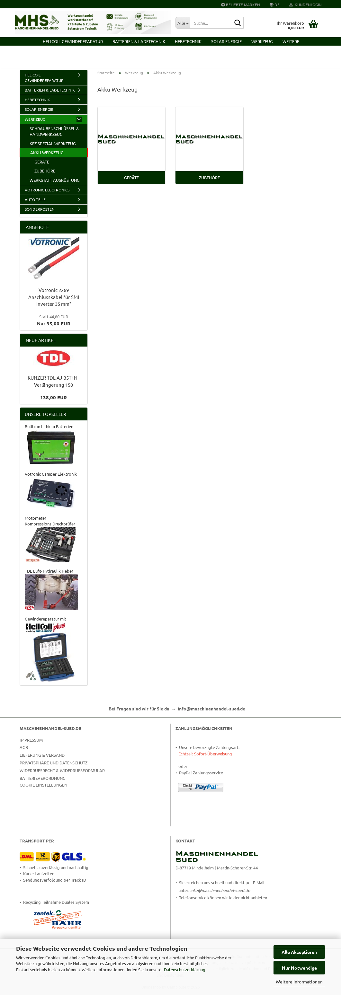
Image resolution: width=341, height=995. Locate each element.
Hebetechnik (188, 41)
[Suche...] (182, 23)
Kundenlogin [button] (305, 4)
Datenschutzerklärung (184, 969)
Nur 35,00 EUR (53, 325)
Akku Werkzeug (47, 157)
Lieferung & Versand (42, 759)
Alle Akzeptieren (299, 952)
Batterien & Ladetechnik (138, 41)
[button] (274, 4)
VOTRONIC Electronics (47, 194)
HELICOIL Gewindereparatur (73, 41)
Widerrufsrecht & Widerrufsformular (62, 775)
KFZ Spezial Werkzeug (53, 148)
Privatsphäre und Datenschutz (53, 767)
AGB (24, 752)
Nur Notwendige (299, 968)
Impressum (31, 744)
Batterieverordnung (43, 782)
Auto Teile (35, 204)
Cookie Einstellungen (43, 789)
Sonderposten (40, 213)
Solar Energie (226, 41)
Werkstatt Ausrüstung (55, 184)
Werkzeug (262, 41)
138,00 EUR (53, 402)
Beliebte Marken (240, 4)
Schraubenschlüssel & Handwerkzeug (54, 136)
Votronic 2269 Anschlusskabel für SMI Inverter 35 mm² (53, 301)
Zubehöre (44, 175)
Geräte (41, 166)
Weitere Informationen (299, 981)
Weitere (291, 41)
